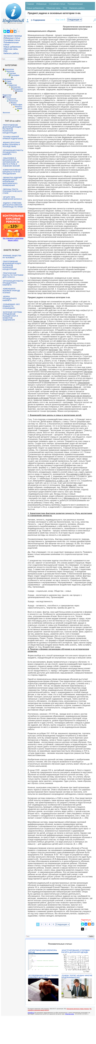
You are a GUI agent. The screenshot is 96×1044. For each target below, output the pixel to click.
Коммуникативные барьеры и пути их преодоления (12, 172)
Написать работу (11, 53)
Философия (17, 105)
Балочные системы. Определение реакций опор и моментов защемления (12, 316)
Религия (8, 97)
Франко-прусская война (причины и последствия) (11, 144)
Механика (19, 91)
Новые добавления (12, 47)
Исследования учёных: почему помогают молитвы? (43, 976)
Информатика (8, 79)
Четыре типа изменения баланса (12, 198)
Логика (9, 83)
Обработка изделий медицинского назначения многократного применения (12, 181)
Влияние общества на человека (12, 257)
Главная (30, 4)
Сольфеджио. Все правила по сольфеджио (11, 306)
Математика (15, 87)
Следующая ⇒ (74, 20)
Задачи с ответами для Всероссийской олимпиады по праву (13, 205)
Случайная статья (12, 40)
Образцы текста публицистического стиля (12, 191)
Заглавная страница (13, 36)
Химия (19, 109)
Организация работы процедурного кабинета (13, 152)
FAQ (5, 51)
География (15, 75)
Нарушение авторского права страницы (78, 1008)
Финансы (18, 107)
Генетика (12, 73)
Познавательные (75, 4)
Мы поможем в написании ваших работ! (13, 239)
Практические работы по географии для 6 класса (13, 275)
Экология (6, 113)
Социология (11, 99)
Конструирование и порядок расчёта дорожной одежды (75, 951)
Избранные (41, 4)
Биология (10, 71)
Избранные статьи (12, 38)
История (8, 81)
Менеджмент (18, 89)
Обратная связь (11, 49)
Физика (14, 103)
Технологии (13, 101)
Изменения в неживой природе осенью (11, 291)
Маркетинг (13, 85)
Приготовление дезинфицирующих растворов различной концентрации (12, 129)
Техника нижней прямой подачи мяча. (13, 138)
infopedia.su (31, 1012)
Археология (9, 69)
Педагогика (7, 95)
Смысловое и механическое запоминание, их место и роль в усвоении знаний (11, 162)
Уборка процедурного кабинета (10, 298)
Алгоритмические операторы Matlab (42, 951)
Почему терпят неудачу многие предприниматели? (76, 976)
